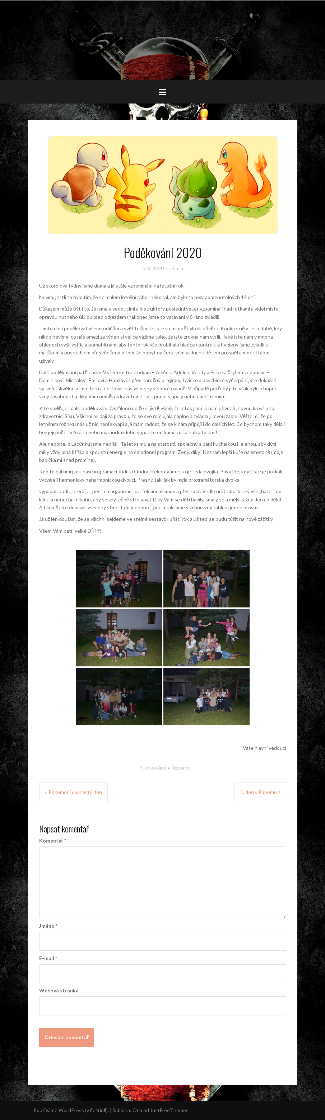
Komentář (52, 840)
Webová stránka (59, 990)
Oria (137, 1110)
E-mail (48, 958)
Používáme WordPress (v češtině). (71, 1110)
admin (176, 268)
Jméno (48, 926)
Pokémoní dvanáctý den (75, 792)
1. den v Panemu (258, 792)
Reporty (180, 768)
